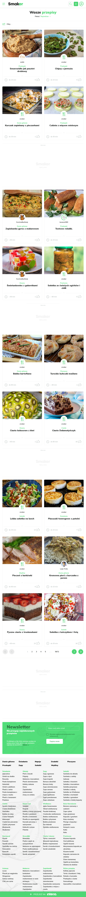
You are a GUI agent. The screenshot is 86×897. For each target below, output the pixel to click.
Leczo (4, 871)
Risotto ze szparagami (31, 819)
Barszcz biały (48, 784)
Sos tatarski (47, 825)
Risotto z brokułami (30, 817)
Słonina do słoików (70, 865)
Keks (65, 832)
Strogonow (6, 876)
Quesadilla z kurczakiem (72, 884)
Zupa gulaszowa (49, 792)
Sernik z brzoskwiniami (31, 852)
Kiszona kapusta (69, 838)
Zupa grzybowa (69, 814)
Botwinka (26, 838)
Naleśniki (5, 784)
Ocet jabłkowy (68, 841)
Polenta (25, 830)
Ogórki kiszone (68, 844)
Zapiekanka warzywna (51, 884)
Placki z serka (7, 790)
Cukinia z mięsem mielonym (63, 125)
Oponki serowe (7, 844)
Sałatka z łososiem (70, 782)
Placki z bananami (9, 797)
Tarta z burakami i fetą (71, 873)
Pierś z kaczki (28, 774)
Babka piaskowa (49, 822)
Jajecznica (6, 774)
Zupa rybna (67, 811)
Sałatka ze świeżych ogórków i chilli (64, 286)
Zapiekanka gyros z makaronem (22, 228)
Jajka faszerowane (50, 806)
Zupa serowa (48, 790)
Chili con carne (7, 881)
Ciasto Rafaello (8, 817)
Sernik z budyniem (9, 806)
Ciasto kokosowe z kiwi (22, 430)
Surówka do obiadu (70, 774)
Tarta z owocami (49, 838)
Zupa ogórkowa (49, 795)
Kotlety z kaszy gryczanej (32, 811)
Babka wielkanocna (50, 817)
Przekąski (22, 66)
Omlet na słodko (8, 776)
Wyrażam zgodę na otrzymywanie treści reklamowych (60, 735)
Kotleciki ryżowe (29, 827)
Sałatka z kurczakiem (71, 784)
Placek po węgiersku (10, 873)
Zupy (21, 765)
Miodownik (6, 827)
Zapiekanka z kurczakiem (52, 876)
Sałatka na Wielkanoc (71, 792)
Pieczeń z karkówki (22, 575)
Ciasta (63, 428)
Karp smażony (68, 819)
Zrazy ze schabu (29, 795)
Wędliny (22, 573)
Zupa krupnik (48, 779)
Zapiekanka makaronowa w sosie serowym (30, 878)
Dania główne (22, 123)
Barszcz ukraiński (49, 782)
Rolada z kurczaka (70, 876)
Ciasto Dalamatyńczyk (63, 430)
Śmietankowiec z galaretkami (22, 285)
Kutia (65, 830)
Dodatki (54, 761)
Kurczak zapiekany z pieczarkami (22, 125)
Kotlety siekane (28, 784)
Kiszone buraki (68, 852)
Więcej (25, 745)
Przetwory (63, 283)
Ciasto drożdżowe (8, 809)
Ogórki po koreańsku (70, 862)
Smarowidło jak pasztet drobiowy (22, 70)
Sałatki (22, 516)
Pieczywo (63, 371)
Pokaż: (43, 16)
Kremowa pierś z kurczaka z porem (63, 576)
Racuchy (5, 779)
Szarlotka (5, 811)
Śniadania (64, 516)
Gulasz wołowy (8, 879)
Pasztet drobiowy (49, 811)
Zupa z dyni (47, 776)
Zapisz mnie (55, 741)
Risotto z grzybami (29, 814)
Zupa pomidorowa (50, 797)
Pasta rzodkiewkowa (30, 849)
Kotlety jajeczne (69, 871)
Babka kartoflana (22, 373)
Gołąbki (25, 806)
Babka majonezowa (50, 844)
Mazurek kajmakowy (50, 841)
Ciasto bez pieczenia (10, 822)
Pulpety (25, 776)
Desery (22, 283)
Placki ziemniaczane (30, 782)
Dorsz (25, 787)
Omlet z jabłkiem (8, 787)
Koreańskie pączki (9, 854)
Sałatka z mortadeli (70, 795)
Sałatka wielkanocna (51, 827)
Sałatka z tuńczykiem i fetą (64, 632)
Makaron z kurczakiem (31, 779)
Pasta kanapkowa (9, 782)
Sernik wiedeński (29, 854)
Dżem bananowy (69, 859)
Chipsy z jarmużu (64, 68)
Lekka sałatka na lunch (22, 518)
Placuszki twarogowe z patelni (64, 518)
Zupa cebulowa (48, 800)
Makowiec (6, 819)
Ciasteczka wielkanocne (52, 814)
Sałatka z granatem (70, 797)
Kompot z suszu (69, 827)
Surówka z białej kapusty (72, 800)
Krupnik (25, 809)
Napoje (38, 761)
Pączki (4, 838)
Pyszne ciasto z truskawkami (22, 632)
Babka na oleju (8, 814)
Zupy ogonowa (48, 774)
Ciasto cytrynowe (8, 825)
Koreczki (5, 852)
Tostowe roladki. (63, 228)
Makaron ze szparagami (31, 846)
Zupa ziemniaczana (50, 787)
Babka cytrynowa (49, 819)
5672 (57, 652)
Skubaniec (6, 830)
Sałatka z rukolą (69, 790)
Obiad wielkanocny (50, 809)
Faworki (5, 841)
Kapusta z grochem (70, 817)
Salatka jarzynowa (70, 787)
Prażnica (5, 800)
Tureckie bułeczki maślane (63, 373)
